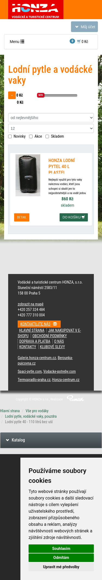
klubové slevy (52, 347)
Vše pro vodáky (37, 411)
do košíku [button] (74, 217)
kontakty (27, 347)
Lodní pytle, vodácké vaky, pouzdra (31, 416)
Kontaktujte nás (40, 324)
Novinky (17, 136)
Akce (35, 136)
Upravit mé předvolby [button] (61, 567)
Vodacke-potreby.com (59, 371)
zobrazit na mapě (31, 304)
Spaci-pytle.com (30, 371)
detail (21, 217)
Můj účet (84, 28)
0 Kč (79, 41)
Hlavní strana (31, 330)
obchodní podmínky (49, 336)
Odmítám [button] (61, 557)
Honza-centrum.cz (66, 379)
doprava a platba (34, 341)
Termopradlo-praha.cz (34, 379)
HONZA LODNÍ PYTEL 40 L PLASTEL (61, 166)
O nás (59, 341)
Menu (18, 43)
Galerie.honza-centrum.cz (37, 358)
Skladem (54, 136)
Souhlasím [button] (61, 548)
